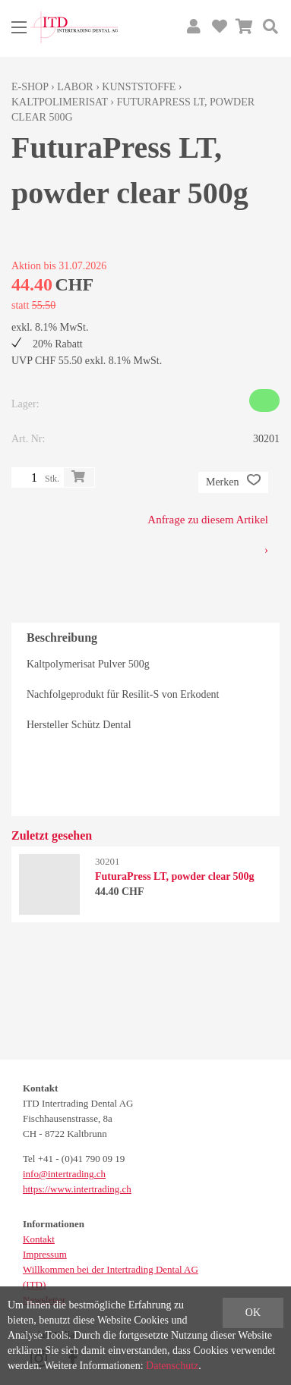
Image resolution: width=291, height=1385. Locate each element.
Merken (233, 482)
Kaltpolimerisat (59, 102)
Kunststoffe (139, 87)
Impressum (45, 1254)
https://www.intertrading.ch (77, 1189)
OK (253, 1312)
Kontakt (39, 1239)
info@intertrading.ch (64, 1173)
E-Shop (30, 87)
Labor (75, 87)
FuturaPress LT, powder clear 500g (175, 876)
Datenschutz (172, 1365)
